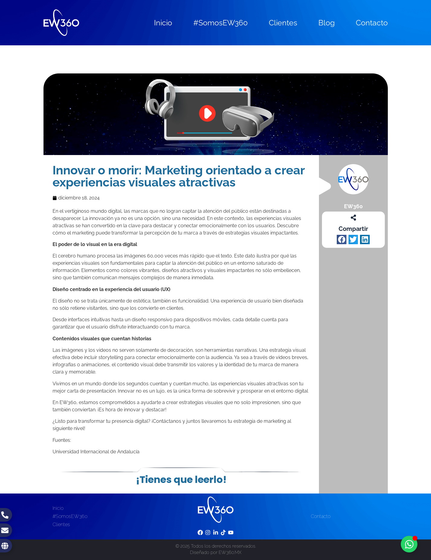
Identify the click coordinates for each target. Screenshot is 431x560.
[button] (341, 239)
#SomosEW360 (220, 22)
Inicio (163, 22)
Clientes (283, 22)
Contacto (372, 22)
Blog (326, 22)
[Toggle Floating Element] (409, 544)
